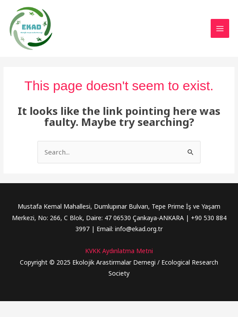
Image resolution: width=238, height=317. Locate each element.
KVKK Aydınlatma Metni (119, 251)
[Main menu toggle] (220, 28)
